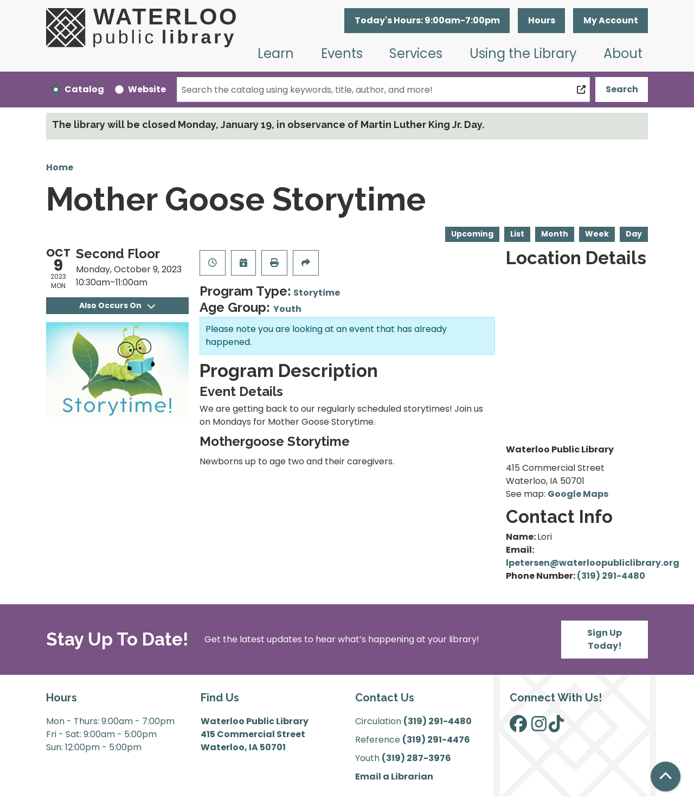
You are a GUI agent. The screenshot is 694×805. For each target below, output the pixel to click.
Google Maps (578, 494)
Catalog (84, 89)
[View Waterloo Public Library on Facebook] (518, 727)
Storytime (316, 292)
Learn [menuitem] (276, 53)
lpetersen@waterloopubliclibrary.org (592, 563)
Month (554, 233)
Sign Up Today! (604, 639)
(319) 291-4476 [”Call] (436, 739)
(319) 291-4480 (611, 576)
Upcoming (472, 233)
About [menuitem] (622, 53)
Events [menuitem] (342, 53)
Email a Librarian (394, 776)
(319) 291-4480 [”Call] (437, 721)
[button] (427, 20)
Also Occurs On (117, 305)
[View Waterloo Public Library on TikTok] (556, 727)
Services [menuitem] (415, 53)
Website (147, 89)
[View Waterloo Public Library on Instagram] (539, 727)
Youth (287, 309)
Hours (541, 20)
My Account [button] (610, 20)
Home (59, 167)
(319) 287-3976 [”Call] (416, 758)
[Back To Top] (665, 776)
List (517, 233)
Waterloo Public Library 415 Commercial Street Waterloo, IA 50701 (255, 734)
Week (597, 233)
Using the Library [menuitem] (523, 53)
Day (634, 233)
